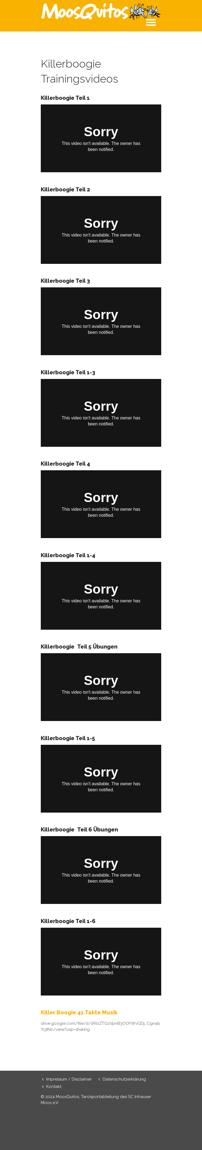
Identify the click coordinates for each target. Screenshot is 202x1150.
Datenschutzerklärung (124, 1079)
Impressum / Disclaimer (69, 1079)
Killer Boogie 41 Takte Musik (80, 1012)
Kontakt (53, 1086)
